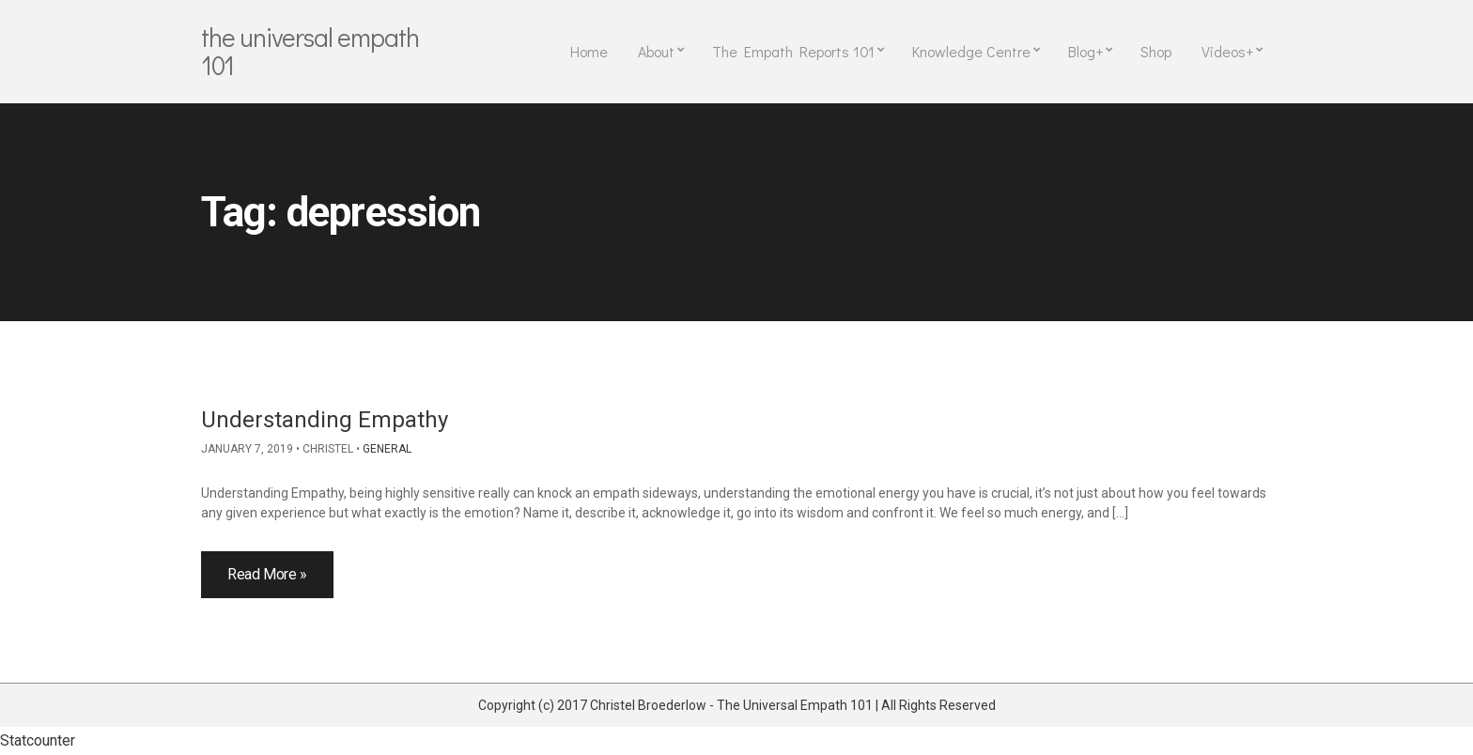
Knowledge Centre (971, 51)
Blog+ (1085, 51)
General (387, 448)
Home (589, 51)
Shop (1155, 51)
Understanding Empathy (324, 420)
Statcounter (37, 740)
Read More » (267, 574)
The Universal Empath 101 (310, 51)
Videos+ (1227, 51)
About (656, 51)
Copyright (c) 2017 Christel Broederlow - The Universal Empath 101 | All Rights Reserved (737, 705)
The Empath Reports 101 (793, 51)
